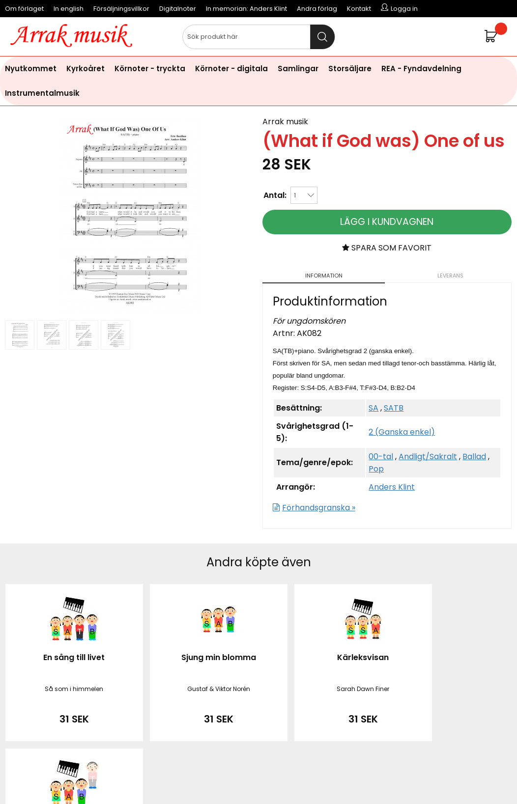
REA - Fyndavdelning (421, 68)
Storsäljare (350, 68)
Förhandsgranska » (318, 507)
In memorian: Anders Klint (246, 8)
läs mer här (339, 779)
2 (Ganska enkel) (402, 432)
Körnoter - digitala (231, 68)
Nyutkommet (31, 68)
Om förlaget (24, 8)
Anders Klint (392, 487)
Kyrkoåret (85, 68)
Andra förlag (317, 8)
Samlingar (298, 68)
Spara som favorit (386, 247)
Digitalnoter (177, 8)
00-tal (381, 456)
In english (69, 8)
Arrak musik (285, 121)
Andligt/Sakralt (428, 456)
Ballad (474, 456)
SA (373, 408)
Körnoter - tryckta (150, 68)
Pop (376, 468)
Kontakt (359, 8)
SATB (393, 408)
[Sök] (258, 37)
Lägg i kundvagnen (386, 221)
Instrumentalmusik (42, 93)
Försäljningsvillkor (121, 8)
